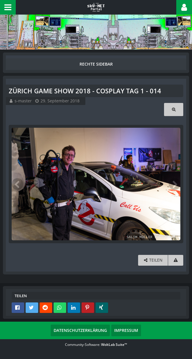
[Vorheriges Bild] (17, 184)
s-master (23, 101)
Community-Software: (96, 344)
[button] (8, 7)
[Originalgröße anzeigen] (173, 109)
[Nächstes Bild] (174, 184)
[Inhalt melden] (175, 260)
